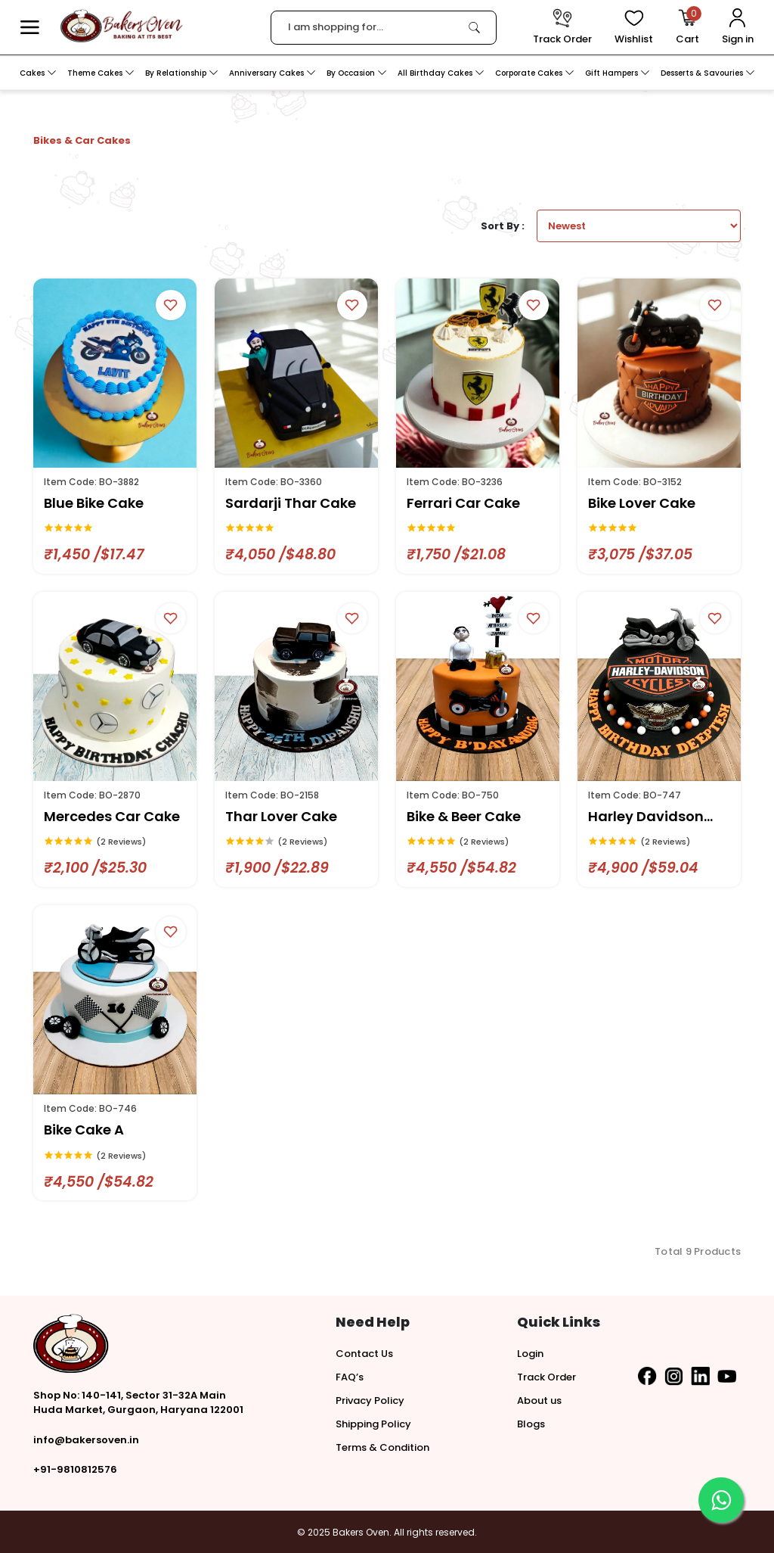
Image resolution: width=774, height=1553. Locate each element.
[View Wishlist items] (634, 27)
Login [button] (530, 1353)
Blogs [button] (531, 1424)
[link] (474, 27)
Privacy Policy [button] (370, 1400)
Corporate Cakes (534, 73)
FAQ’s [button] (350, 1377)
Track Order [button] (546, 1377)
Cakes (38, 73)
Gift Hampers (617, 73)
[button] (29, 27)
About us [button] (539, 1400)
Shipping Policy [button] (373, 1424)
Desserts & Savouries (708, 73)
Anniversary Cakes (272, 73)
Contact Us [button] (364, 1353)
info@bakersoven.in (86, 1440)
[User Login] (738, 27)
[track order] (562, 27)
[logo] (121, 26)
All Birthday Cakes (441, 73)
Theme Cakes (101, 73)
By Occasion (357, 73)
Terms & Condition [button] (382, 1447)
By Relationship (181, 73)
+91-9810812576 (75, 1469)
